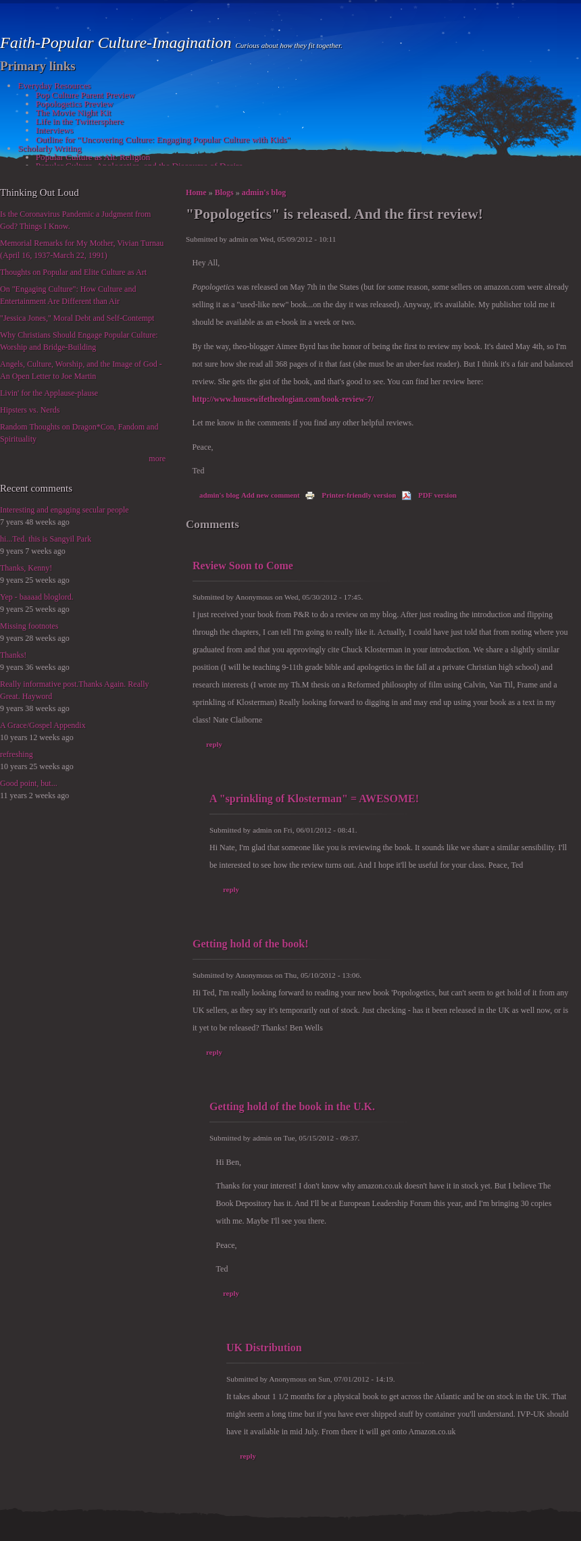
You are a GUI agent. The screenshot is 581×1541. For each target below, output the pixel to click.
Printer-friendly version (350, 495)
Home (196, 192)
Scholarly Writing (49, 148)
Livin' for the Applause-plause (49, 393)
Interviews (55, 130)
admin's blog (264, 192)
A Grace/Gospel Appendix (43, 725)
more (157, 458)
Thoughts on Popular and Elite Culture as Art (73, 272)
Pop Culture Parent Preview (85, 95)
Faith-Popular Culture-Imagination (117, 42)
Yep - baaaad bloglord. (37, 597)
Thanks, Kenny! (26, 568)
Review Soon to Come (243, 565)
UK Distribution (264, 1347)
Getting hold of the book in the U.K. (292, 1106)
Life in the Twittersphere (80, 121)
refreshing (16, 754)
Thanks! (13, 655)
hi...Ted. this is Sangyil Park (45, 539)
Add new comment (270, 495)
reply (214, 744)
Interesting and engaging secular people (64, 510)
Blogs (224, 192)
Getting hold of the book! (251, 943)
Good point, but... (28, 783)
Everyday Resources (54, 85)
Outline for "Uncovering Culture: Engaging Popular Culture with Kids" (163, 139)
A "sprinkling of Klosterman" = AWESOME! (314, 798)
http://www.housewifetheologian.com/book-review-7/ (283, 399)
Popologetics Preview (74, 104)
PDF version (429, 495)
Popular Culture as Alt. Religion (93, 157)
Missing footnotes (29, 626)
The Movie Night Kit (73, 112)
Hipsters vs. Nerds (29, 410)
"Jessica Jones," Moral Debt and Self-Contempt (77, 318)
